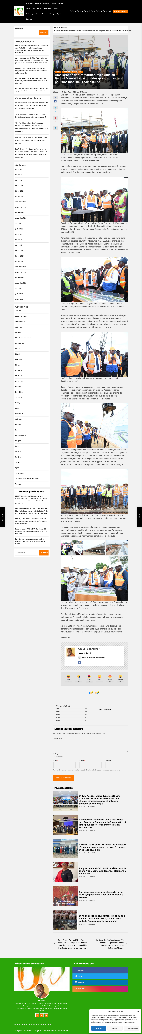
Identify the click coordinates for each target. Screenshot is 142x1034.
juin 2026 (18, 169)
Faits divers (19, 381)
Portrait (17, 430)
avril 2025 (18, 245)
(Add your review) (105, 709)
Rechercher (19, 28)
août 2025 (18, 223)
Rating (55, 754)
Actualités (29, 3)
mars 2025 (19, 251)
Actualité (18, 311)
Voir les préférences (131, 1028)
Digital (17, 354)
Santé (33, 9)
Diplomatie (19, 359)
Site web (108, 761)
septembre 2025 (21, 218)
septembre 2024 (21, 283)
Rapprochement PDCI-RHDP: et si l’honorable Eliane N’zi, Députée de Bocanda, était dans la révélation (102, 871)
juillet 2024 (19, 294)
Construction (19, 343)
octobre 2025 (19, 213)
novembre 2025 (20, 207)
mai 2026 (18, 175)
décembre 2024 (20, 267)
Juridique (18, 397)
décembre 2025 (20, 202)
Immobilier (19, 392)
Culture (53, 3)
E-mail (82, 761)
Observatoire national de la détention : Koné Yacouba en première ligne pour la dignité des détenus (31, 105)
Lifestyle (52, 14)
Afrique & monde (21, 316)
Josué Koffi (58, 86)
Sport (28, 9)
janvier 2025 (19, 261)
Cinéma (39, 9)
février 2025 (19, 256)
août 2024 (18, 288)
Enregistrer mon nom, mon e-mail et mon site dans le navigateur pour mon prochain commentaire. (88, 770)
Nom (55, 761)
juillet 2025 (19, 229)
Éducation (47, 9)
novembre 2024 (20, 272)
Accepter (99, 1028)
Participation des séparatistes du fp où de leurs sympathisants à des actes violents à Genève (101, 895)
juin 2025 (18, 234)
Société (60, 3)
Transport (18, 484)
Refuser (114, 1028)
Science (45, 14)
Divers (38, 14)
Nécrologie (19, 414)
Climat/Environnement (23, 338)
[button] (138, 1012)
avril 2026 (18, 180)
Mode (17, 408)
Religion (18, 441)
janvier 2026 (19, 196)
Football (55, 9)
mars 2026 (19, 186)
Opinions (60, 14)
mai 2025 (18, 240)
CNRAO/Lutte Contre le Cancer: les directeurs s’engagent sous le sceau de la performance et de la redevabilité (102, 847)
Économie (46, 3)
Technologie (30, 14)
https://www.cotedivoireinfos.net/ (91, 658)
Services (29, 19)
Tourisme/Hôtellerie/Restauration (27, 479)
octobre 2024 (19, 278)
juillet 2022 (19, 299)
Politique (38, 3)
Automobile (19, 327)
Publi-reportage (20, 435)
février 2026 (19, 191)
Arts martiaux (20, 322)
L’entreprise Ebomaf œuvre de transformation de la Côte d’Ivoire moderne (31, 140)
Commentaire (58, 738)
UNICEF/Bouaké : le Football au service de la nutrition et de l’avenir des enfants (31, 154)
